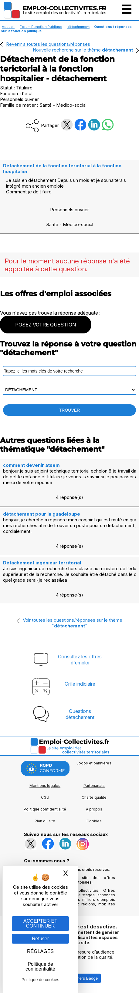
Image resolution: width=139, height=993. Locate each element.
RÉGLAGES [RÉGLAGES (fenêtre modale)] (40, 951)
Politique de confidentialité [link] (40, 966)
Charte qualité (94, 797)
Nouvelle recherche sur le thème (83, 50)
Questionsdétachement (80, 714)
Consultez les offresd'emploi (80, 660)
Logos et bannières (93, 763)
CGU (45, 797)
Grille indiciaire (80, 684)
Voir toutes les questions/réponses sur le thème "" (72, 623)
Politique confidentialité (45, 809)
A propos (94, 809)
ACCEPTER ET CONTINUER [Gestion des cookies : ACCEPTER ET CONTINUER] (40, 923)
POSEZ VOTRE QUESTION (45, 325)
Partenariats (94, 785)
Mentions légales (44, 785)
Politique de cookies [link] (40, 979)
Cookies (94, 821)
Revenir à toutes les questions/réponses (48, 44)
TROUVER (69, 410)
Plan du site (45, 821)
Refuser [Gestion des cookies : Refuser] (40, 938)
